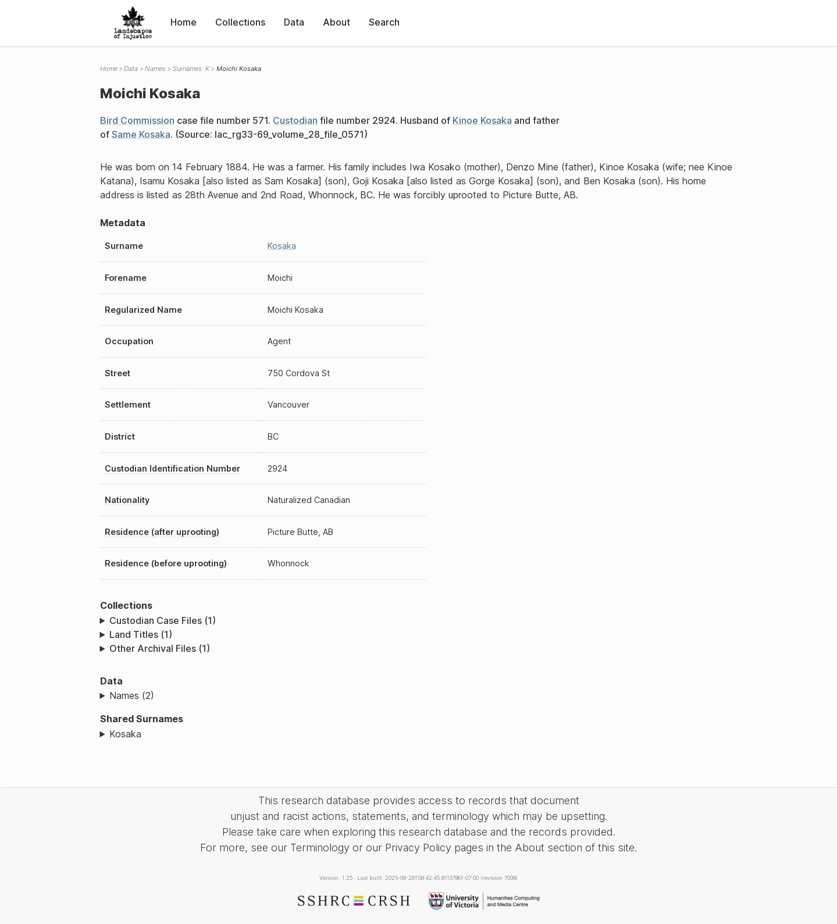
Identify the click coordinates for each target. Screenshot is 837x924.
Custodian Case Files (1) (162, 620)
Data (294, 22)
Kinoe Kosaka (482, 120)
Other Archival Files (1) (159, 648)
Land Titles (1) (140, 634)
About (336, 22)
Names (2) (131, 695)
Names (155, 69)
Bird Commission (137, 120)
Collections (240, 22)
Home (183, 22)
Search (384, 22)
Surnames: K (191, 69)
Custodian (295, 120)
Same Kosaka (141, 134)
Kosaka (282, 246)
